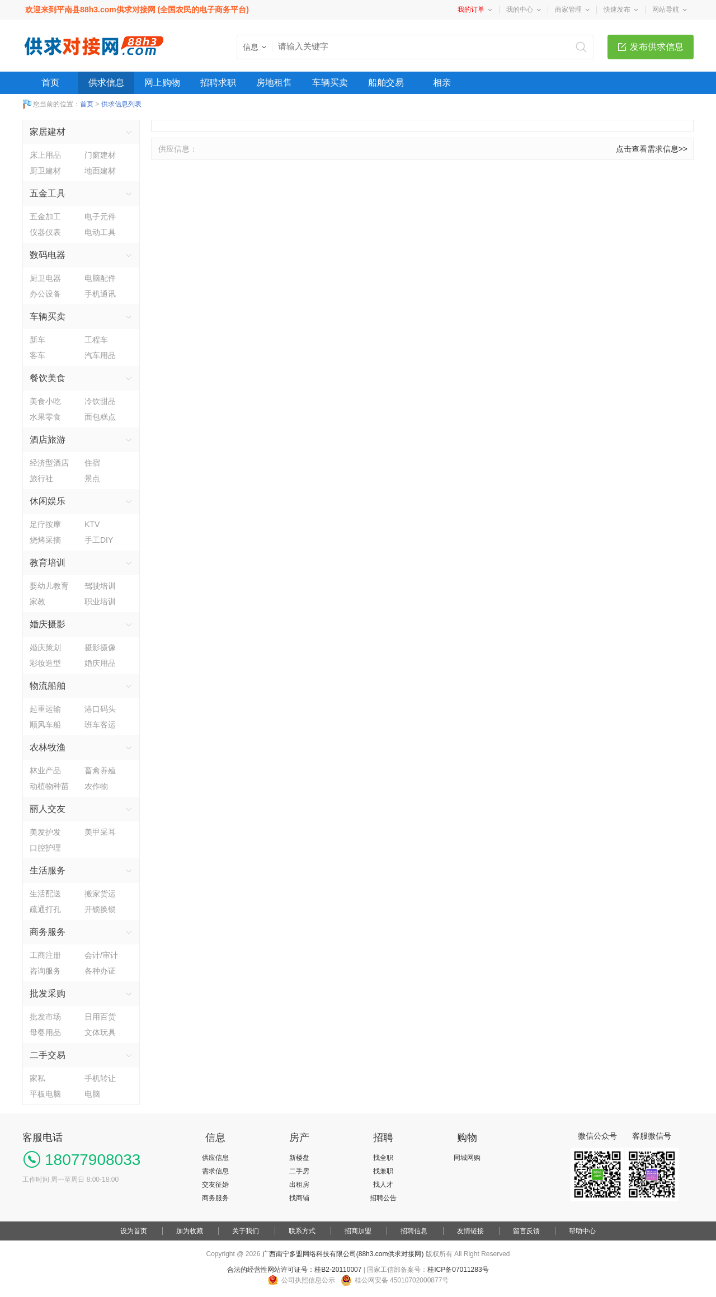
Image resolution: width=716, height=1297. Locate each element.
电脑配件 (100, 278)
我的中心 (519, 9)
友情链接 (470, 1231)
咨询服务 (45, 970)
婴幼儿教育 (49, 585)
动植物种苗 (49, 786)
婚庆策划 (45, 647)
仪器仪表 (45, 232)
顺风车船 (45, 724)
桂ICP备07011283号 (457, 1269)
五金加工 (45, 216)
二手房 (299, 1171)
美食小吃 (45, 401)
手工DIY (98, 539)
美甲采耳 (100, 832)
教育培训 (47, 562)
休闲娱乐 (47, 501)
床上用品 (45, 155)
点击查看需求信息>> (651, 148)
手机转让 (100, 1078)
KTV (92, 524)
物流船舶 (47, 685)
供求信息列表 (121, 104)
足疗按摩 (45, 524)
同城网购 (467, 1158)
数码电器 (47, 255)
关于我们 (245, 1231)
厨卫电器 (45, 278)
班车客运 (100, 724)
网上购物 (162, 82)
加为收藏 (189, 1231)
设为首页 (133, 1231)
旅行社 (41, 478)
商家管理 (568, 9)
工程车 (96, 339)
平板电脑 (45, 1093)
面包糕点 (100, 416)
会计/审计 (101, 955)
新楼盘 (299, 1158)
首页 (50, 82)
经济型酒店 (49, 462)
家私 (37, 1078)
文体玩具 (100, 1032)
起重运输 (45, 708)
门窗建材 (100, 155)
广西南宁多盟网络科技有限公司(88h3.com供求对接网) (343, 1254)
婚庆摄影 (47, 624)
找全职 (383, 1158)
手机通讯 (100, 293)
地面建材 (100, 170)
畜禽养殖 (100, 770)
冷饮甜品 (100, 401)
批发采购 (47, 993)
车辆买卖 (330, 82)
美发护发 (45, 832)
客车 (37, 355)
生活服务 (47, 870)
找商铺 (299, 1198)
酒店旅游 (47, 439)
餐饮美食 (47, 378)
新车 (37, 339)
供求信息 (106, 82)
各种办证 (100, 970)
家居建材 (47, 132)
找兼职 (383, 1171)
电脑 (92, 1093)
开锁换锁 (100, 909)
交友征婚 (215, 1184)
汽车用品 (100, 355)
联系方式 (302, 1231)
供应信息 (215, 1158)
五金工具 (47, 193)
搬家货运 (100, 893)
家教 (37, 601)
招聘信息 (414, 1231)
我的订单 (471, 9)
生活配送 (45, 893)
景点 (92, 478)
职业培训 (100, 601)
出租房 (299, 1184)
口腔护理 (45, 847)
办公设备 (45, 293)
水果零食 (45, 416)
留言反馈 (526, 1231)
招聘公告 (383, 1198)
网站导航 (665, 9)
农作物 (96, 786)
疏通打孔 (45, 909)
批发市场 (45, 1016)
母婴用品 (45, 1032)
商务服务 (47, 932)
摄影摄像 (100, 647)
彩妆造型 (45, 663)
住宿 (92, 462)
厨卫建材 (45, 170)
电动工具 (100, 232)
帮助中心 (582, 1231)
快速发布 (617, 9)
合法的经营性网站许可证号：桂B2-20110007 (294, 1269)
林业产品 (45, 770)
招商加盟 (358, 1231)
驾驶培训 (100, 585)
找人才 (383, 1184)
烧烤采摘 (45, 539)
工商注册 (45, 955)
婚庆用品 (100, 663)
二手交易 (47, 1055)
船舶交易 (386, 82)
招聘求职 (218, 82)
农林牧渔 (47, 747)
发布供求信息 (657, 46)
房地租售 (274, 82)
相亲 (442, 82)
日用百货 (100, 1016)
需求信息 (215, 1171)
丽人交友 (47, 809)
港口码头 (100, 708)
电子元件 (100, 216)
